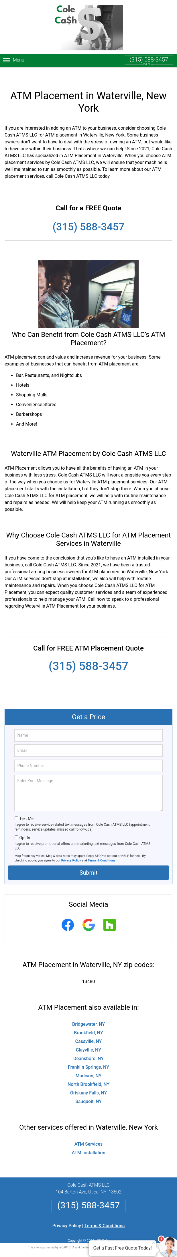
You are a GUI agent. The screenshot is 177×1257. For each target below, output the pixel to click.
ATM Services (88, 1131)
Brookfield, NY (88, 1020)
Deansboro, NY (88, 1046)
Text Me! (26, 806)
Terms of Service (130, 1234)
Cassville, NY (88, 1028)
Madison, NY (88, 1063)
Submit (88, 860)
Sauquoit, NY (88, 1089)
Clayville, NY (88, 1037)
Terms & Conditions (101, 848)
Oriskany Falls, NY (88, 1080)
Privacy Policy (71, 848)
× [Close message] (153, 1243)
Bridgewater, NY (88, 1011)
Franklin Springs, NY (88, 1054)
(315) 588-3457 (149, 59)
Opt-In (24, 825)
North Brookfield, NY (88, 1071)
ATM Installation (88, 1140)
